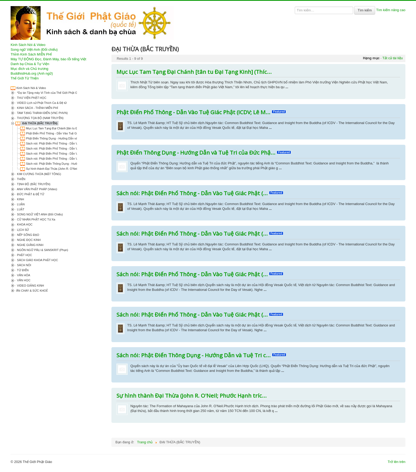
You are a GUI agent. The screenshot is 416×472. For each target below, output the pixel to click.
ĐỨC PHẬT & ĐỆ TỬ (30, 194)
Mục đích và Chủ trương (29, 69)
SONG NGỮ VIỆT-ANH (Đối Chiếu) (39, 214)
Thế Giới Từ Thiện (25, 78)
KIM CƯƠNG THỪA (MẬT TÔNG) (38, 174)
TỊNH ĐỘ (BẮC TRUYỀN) (33, 184)
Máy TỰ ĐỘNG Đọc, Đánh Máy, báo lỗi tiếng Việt (48, 59)
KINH (20, 199)
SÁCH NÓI (23, 265)
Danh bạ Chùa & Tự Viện (30, 64)
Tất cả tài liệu (392, 58)
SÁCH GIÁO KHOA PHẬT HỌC (37, 260)
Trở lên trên (396, 462)
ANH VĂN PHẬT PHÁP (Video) (36, 189)
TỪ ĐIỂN (22, 270)
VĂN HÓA (23, 275)
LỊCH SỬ (22, 229)
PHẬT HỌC (24, 255)
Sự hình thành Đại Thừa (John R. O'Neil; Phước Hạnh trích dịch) (68, 168)
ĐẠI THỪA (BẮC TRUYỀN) (39, 123)
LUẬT (20, 209)
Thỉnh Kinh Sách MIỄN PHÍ (31, 54)
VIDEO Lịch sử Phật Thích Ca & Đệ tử (41, 102)
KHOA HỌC (24, 224)
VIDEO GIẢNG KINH (30, 285)
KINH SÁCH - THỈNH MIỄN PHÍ (37, 107)
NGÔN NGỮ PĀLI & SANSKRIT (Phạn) (42, 250)
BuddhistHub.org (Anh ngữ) (32, 73)
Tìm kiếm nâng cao (390, 10)
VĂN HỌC (23, 280)
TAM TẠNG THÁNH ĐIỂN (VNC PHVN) (42, 112)
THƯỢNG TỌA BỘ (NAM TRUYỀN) (39, 118)
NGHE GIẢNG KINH (29, 244)
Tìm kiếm (365, 10)
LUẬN (20, 204)
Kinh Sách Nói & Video (28, 45)
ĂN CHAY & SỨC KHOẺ (32, 290)
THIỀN (20, 179)
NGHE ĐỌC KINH (28, 239)
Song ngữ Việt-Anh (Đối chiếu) (34, 50)
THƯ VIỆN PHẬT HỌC (31, 97)
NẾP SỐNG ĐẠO (27, 234)
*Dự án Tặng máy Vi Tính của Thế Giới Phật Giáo (48, 92)
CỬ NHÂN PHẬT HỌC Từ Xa (35, 219)
